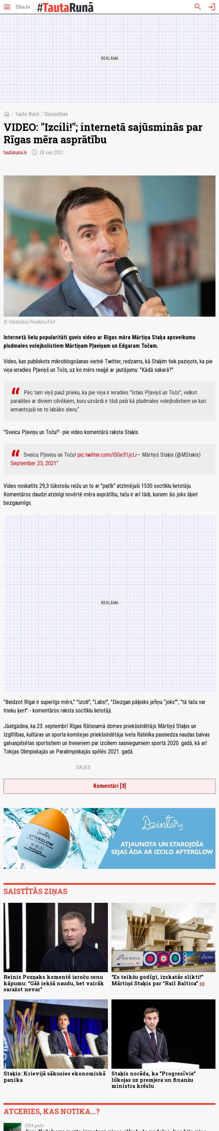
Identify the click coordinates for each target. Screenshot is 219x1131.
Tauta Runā (27, 114)
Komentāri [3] (109, 786)
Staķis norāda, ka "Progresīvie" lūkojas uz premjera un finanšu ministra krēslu (153, 1079)
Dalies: (84, 767)
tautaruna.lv (15, 152)
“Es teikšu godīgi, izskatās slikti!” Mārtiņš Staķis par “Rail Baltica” (157, 980)
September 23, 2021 (34, 463)
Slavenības (56, 114)
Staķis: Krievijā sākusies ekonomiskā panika (54, 1076)
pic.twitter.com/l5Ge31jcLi (107, 454)
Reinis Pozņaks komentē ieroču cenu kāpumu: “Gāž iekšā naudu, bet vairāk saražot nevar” (54, 983)
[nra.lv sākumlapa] (23, 7)
